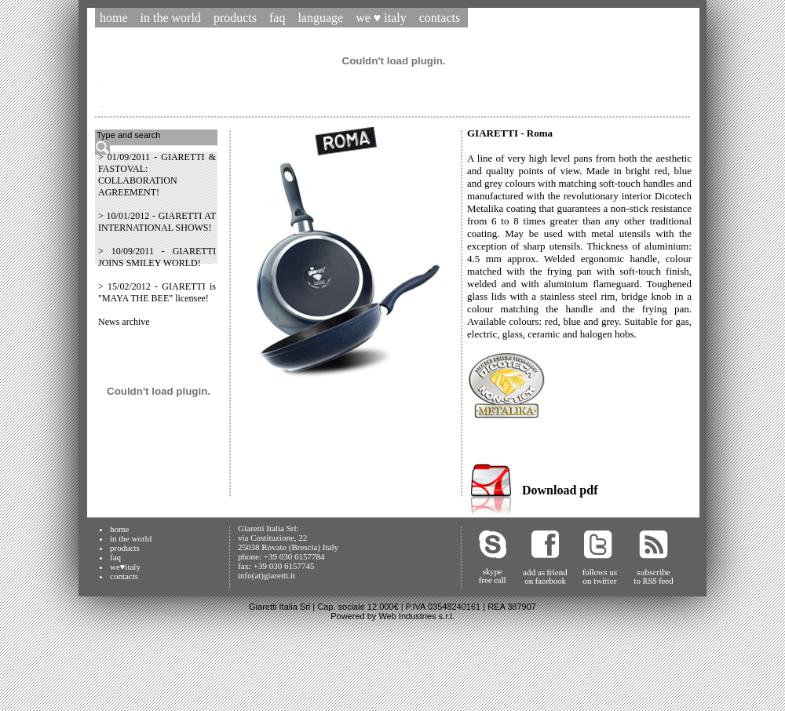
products (125, 547)
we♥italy (125, 566)
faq (115, 557)
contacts (124, 576)
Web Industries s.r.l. (416, 616)
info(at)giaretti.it (266, 575)
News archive (124, 321)
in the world (131, 538)
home (119, 529)
